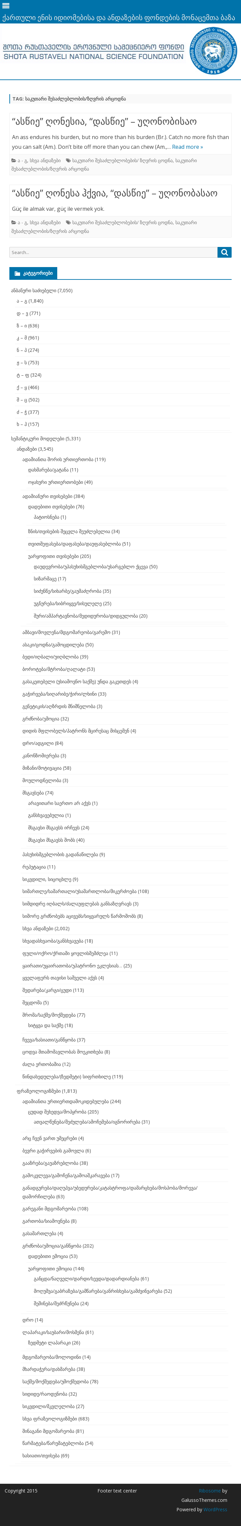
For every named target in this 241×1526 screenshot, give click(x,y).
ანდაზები (27, 449)
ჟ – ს (22, 362)
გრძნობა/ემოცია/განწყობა (51, 1246)
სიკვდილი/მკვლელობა (48, 1406)
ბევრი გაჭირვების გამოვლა (53, 1150)
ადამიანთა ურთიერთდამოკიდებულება (65, 1101)
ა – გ (22, 301)
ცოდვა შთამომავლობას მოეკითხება (62, 1051)
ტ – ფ (23, 375)
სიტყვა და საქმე (45, 1025)
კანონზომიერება (40, 755)
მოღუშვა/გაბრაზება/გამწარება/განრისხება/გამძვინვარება (98, 1291)
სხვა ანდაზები (45, 160)
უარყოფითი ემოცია (50, 1268)
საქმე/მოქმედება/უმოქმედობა (55, 1381)
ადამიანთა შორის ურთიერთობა (57, 459)
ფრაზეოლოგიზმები (39, 1091)
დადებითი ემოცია (48, 1256)
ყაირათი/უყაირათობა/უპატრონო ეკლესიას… (72, 965)
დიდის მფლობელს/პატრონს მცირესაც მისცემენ (75, 730)
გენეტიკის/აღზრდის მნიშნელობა (58, 706)
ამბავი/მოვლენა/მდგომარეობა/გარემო (66, 632)
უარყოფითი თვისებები (53, 556)
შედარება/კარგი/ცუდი (47, 990)
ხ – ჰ (22, 424)
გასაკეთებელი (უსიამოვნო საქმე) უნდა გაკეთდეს (76, 681)
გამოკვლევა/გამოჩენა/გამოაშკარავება (66, 1175)
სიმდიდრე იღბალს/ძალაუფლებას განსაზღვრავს (77, 903)
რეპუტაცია (34, 867)
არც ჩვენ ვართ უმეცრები (49, 1138)
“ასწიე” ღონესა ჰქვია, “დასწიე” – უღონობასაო (115, 192)
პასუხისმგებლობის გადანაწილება (60, 854)
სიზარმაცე (45, 578)
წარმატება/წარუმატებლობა (53, 1443)
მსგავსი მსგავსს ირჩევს (54, 827)
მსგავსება (33, 792)
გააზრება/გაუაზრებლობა (50, 1163)
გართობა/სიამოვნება (46, 1221)
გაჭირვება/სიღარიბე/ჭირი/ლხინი (59, 694)
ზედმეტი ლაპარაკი (49, 1342)
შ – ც (22, 399)
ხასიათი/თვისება (41, 1455)
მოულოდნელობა (41, 780)
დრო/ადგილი (38, 743)
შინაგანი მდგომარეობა (48, 1431)
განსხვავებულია (46, 815)
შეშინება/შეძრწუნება (56, 1303)
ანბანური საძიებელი (33, 290)
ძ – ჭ (22, 412)
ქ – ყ (22, 387)
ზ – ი (22, 325)
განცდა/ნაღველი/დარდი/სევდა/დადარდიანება (86, 1278)
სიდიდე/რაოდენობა (44, 1394)
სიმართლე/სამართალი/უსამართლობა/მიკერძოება (79, 891)
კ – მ (22, 337)
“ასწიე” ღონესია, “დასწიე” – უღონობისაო (104, 121)
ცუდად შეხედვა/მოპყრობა (57, 1111)
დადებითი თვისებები (51, 506)
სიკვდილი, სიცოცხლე (46, 879)
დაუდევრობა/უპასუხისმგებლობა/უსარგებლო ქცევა (91, 566)
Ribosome (210, 1490)
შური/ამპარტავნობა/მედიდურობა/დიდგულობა (86, 616)
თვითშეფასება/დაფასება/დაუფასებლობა (74, 544)
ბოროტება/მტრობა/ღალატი (53, 669)
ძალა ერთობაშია (41, 1064)
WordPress (214, 1509)
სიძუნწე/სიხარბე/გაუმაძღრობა (67, 591)
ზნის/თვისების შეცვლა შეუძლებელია (69, 531)
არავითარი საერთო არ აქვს (59, 803)
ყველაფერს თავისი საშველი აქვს (59, 977)
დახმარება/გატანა (48, 469)
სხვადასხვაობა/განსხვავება (52, 941)
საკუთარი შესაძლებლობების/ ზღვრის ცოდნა (122, 160)
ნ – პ (22, 350)
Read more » (187, 146)
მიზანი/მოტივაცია (42, 768)
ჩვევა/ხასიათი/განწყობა (49, 1039)
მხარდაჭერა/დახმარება (48, 1369)
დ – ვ (22, 313)
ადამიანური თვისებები (47, 496)
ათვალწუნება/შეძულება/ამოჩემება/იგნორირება (87, 1122)
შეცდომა (32, 1002)
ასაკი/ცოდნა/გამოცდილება (53, 644)
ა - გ (22, 160)
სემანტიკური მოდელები (37, 438)
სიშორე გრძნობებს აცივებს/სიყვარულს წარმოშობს (79, 916)
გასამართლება (39, 1233)
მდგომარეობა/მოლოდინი (51, 1357)
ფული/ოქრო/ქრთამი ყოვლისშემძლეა (65, 953)
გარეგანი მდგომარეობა (49, 1208)
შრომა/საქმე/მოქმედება (49, 1015)
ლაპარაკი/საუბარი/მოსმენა (53, 1332)
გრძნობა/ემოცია (40, 718)
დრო (27, 1320)
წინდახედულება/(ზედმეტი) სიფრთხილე (66, 1076)
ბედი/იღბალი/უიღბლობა (50, 656)
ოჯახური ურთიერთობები (55, 482)
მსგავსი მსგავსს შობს (51, 840)
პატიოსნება (46, 517)
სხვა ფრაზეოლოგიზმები (49, 1418)
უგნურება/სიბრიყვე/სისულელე (68, 603)
